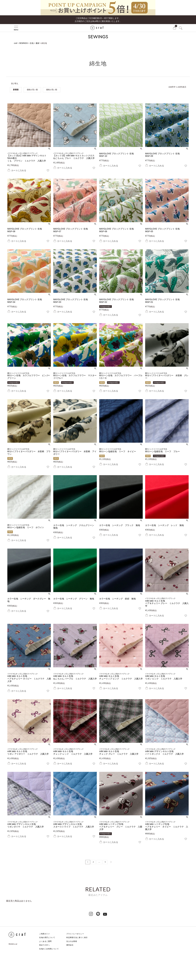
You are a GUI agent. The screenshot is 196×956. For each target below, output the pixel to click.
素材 (37, 43)
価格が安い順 (32, 90)
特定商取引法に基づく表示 (77, 937)
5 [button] (105, 862)
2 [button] (93, 862)
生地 (32, 43)
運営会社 (69, 945)
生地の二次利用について (49, 949)
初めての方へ (44, 945)
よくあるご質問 (45, 941)
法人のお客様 (71, 941)
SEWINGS (23, 43)
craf (15, 43)
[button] (110, 862)
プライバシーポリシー (75, 934)
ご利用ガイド (44, 934)
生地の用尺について (47, 937)
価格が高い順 (51, 90)
